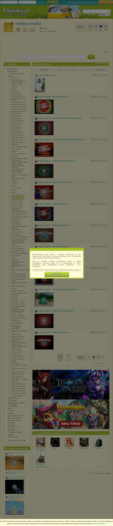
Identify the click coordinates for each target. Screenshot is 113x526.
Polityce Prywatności (99, 523)
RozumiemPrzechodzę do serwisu (57, 275)
